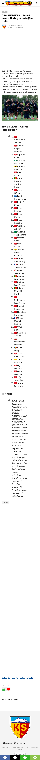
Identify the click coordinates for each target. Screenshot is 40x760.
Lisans (5, 502)
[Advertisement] (20, 49)
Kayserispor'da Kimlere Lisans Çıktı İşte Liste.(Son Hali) (17, 18)
